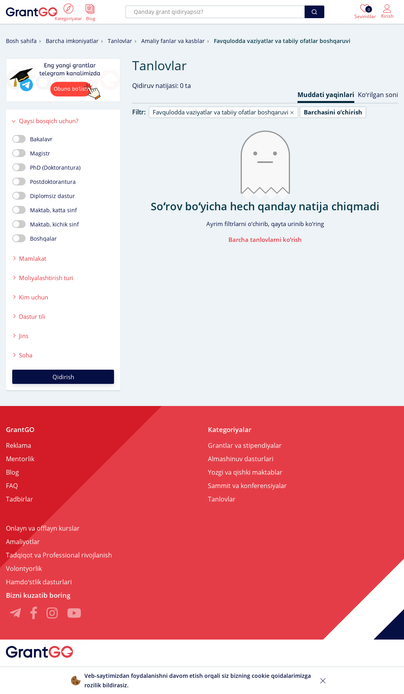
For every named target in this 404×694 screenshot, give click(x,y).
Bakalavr (32, 139)
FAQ (12, 485)
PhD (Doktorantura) (46, 167)
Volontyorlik (24, 568)
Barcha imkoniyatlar (72, 41)
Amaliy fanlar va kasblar (173, 41)
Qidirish (63, 377)
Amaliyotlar (23, 541)
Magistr (31, 153)
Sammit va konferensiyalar (247, 485)
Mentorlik (20, 459)
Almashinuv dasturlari (240, 459)
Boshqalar (34, 238)
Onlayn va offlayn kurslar (43, 528)
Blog (12, 472)
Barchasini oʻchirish (333, 112)
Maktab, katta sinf (44, 210)
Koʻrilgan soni (378, 94)
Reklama (18, 445)
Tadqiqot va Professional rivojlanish (59, 555)
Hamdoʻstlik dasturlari (39, 582)
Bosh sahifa (21, 41)
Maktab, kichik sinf (45, 224)
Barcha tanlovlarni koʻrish (265, 239)
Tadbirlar (19, 499)
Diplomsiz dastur (43, 196)
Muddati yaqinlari (325, 94)
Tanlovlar (120, 41)
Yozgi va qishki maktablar (245, 472)
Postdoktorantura (44, 181)
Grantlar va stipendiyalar (245, 445)
